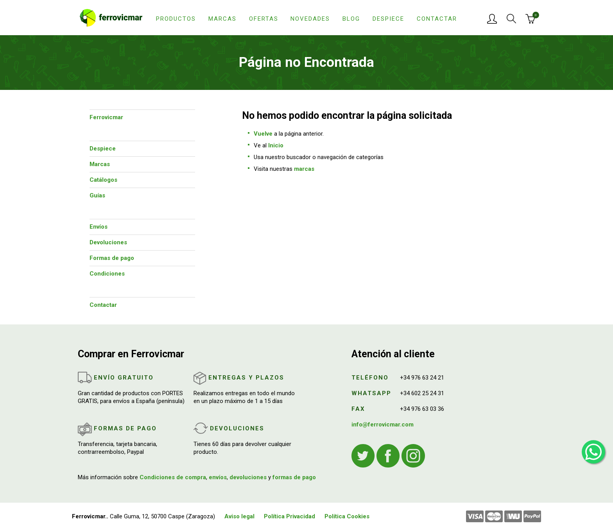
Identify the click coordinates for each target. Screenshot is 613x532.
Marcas (222, 18)
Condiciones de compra (173, 477)
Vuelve (263, 133)
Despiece (388, 18)
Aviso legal (239, 516)
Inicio (275, 145)
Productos (176, 18)
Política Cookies (346, 516)
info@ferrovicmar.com (382, 424)
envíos (218, 477)
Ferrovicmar (106, 117)
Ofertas (263, 18)
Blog (351, 18)
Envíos (99, 226)
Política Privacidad (289, 516)
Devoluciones (108, 242)
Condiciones (107, 273)
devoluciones (248, 477)
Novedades (310, 18)
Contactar (437, 18)
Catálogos (103, 179)
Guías (97, 195)
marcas (304, 168)
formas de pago (294, 477)
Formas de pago (112, 258)
